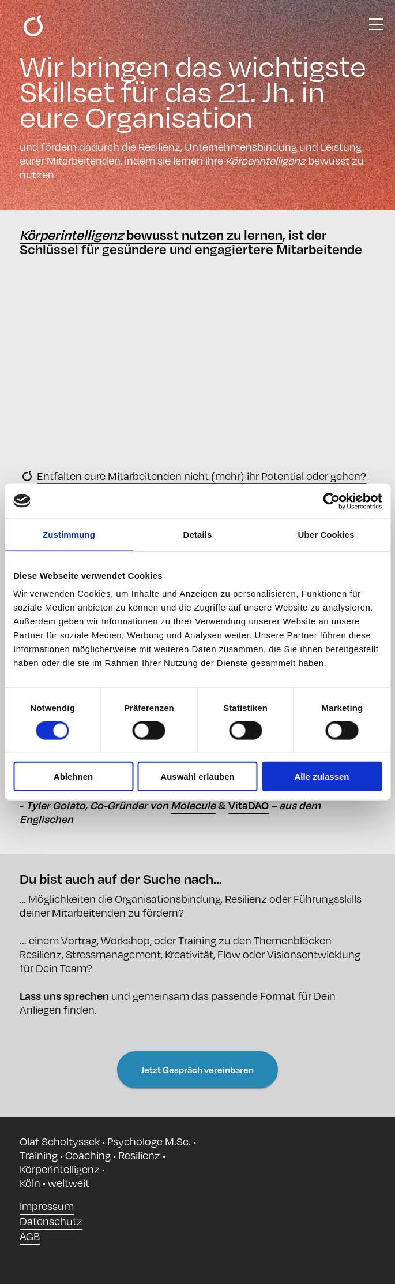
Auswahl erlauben (197, 776)
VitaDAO (248, 805)
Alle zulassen (321, 776)
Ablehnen (73, 776)
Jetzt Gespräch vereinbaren (197, 1069)
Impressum (47, 1206)
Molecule (193, 805)
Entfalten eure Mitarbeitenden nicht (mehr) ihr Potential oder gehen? (201, 475)
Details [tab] (197, 534)
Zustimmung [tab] (69, 534)
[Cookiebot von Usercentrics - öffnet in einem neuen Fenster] (331, 500)
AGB (30, 1236)
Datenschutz (51, 1221)
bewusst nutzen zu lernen (151, 234)
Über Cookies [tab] (326, 534)
